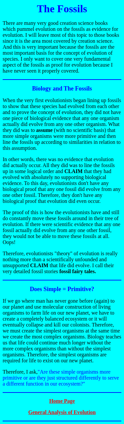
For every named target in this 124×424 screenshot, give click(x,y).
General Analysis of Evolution (62, 412)
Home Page (62, 401)
